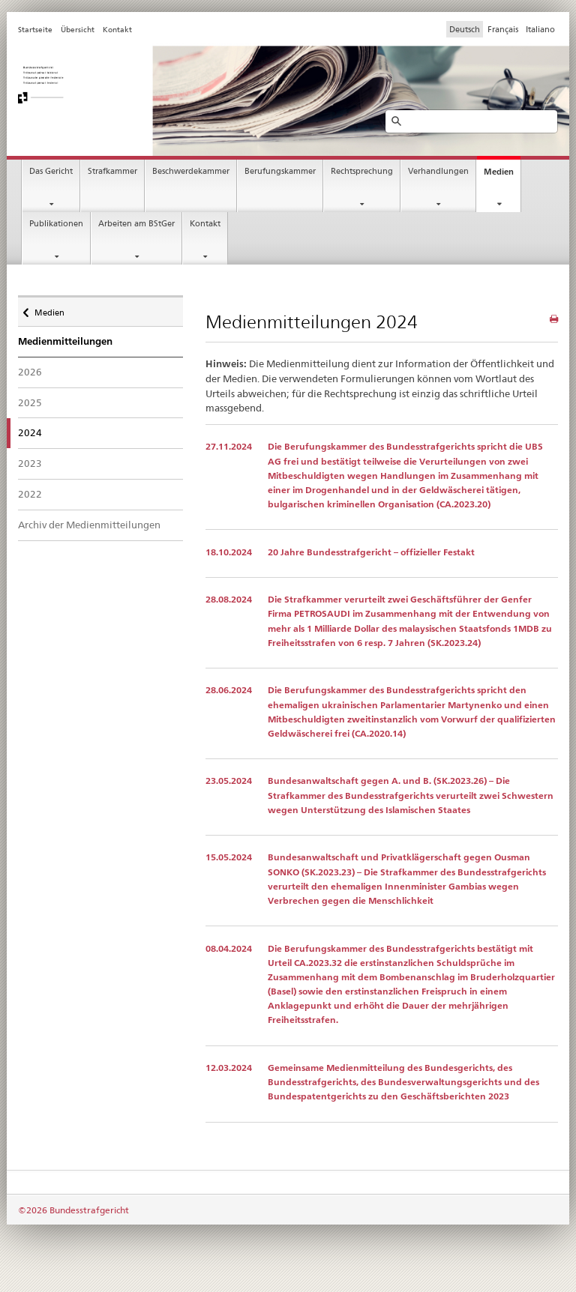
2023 (30, 463)
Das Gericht (51, 171)
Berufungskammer (280, 171)
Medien (499, 171)
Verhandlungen (438, 171)
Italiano (540, 29)
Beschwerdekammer (191, 171)
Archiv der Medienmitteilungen (89, 525)
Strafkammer (112, 171)
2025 (30, 402)
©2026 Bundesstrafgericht (73, 1210)
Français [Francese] (503, 29)
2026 (30, 372)
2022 (30, 494)
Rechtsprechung (362, 171)
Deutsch (464, 29)
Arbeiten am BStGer (136, 224)
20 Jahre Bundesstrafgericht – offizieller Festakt (371, 552)
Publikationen (56, 224)
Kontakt (205, 224)
